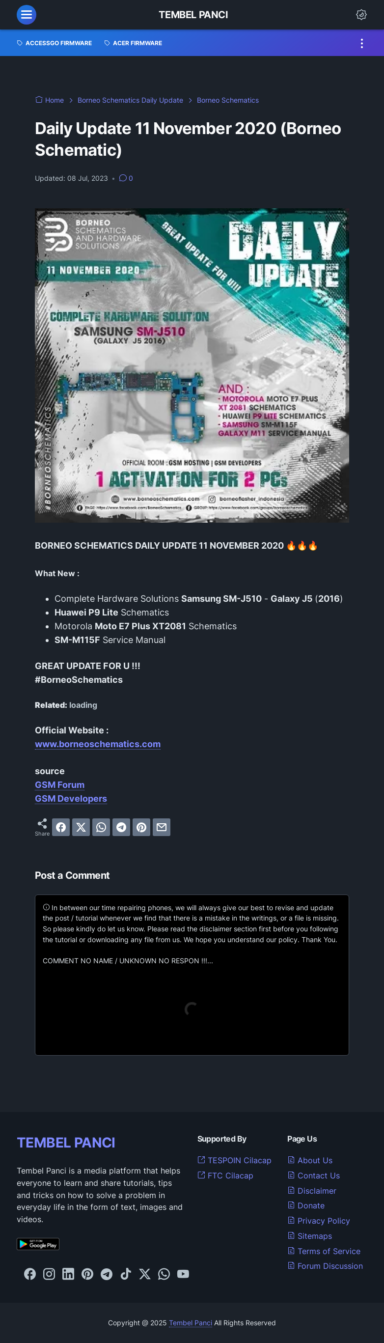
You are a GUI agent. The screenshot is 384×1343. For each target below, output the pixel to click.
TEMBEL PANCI (66, 1142)
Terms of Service (323, 1251)
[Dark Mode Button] (361, 15)
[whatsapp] (101, 827)
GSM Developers (71, 798)
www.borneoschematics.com (98, 744)
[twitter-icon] (145, 1274)
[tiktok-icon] (126, 1274)
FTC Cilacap (225, 1175)
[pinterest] (141, 827)
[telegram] (121, 827)
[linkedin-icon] (68, 1274)
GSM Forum (59, 785)
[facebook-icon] (30, 1274)
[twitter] (81, 827)
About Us (309, 1160)
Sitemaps (309, 1236)
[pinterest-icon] (87, 1274)
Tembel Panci (193, 15)
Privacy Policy (318, 1221)
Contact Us (313, 1175)
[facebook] (61, 827)
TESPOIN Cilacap (234, 1160)
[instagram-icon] (49, 1274)
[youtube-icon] (183, 1274)
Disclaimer (311, 1191)
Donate (306, 1205)
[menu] (26, 15)
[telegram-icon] (106, 1274)
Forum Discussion (325, 1266)
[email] (161, 827)
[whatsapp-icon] (164, 1274)
